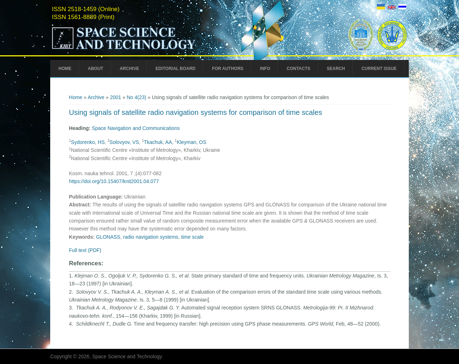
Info (265, 68)
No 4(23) (136, 97)
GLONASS (108, 237)
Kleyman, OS (191, 142)
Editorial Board (176, 68)
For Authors (227, 68)
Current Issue (379, 68)
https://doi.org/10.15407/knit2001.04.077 (114, 181)
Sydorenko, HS (88, 142)
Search (336, 68)
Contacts (298, 68)
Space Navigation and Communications (136, 128)
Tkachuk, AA (158, 142)
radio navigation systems (150, 237)
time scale (192, 237)
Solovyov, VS (124, 142)
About (95, 68)
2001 (115, 97)
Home (64, 68)
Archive (129, 68)
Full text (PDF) (85, 250)
